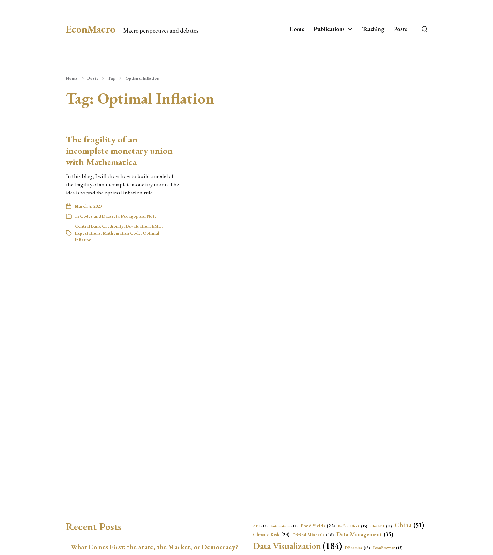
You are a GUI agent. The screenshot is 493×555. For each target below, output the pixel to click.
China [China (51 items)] (409, 525)
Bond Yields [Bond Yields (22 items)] (318, 525)
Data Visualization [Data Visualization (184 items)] (297, 545)
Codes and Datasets (99, 216)
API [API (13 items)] (260, 526)
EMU (157, 226)
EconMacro (90, 29)
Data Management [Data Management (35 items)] (364, 534)
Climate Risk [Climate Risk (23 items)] (271, 535)
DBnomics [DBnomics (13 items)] (357, 547)
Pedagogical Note (139, 216)
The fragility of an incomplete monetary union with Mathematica (119, 150)
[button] (425, 29)
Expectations (88, 233)
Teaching (373, 29)
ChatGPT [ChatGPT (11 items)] (381, 526)
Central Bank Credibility (99, 226)
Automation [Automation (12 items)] (284, 526)
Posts (400, 29)
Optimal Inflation (142, 78)
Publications (329, 29)
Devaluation (138, 226)
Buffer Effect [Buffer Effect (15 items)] (352, 526)
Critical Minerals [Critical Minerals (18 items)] (313, 534)
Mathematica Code (122, 233)
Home (296, 29)
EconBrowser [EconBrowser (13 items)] (388, 547)
